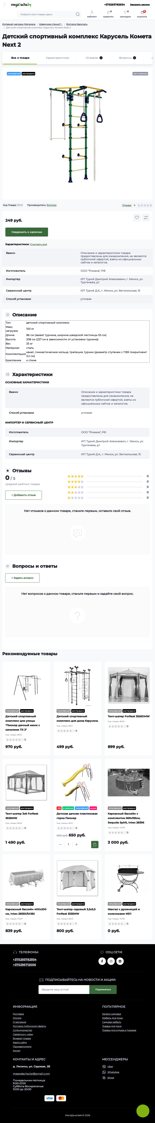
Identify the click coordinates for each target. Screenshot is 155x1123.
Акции (16, 1050)
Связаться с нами (23, 1034)
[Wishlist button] (137, 217)
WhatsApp (113, 1072)
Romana (51, 205)
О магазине (19, 1022)
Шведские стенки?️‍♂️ (51, 24)
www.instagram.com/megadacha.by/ (111, 961)
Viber (110, 1066)
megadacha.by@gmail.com (31, 1073)
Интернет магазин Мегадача (18, 24)
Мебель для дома (112, 1018)
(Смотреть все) (38, 244)
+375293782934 (24, 959)
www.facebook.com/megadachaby (102, 961)
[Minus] (60, 844)
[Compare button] (146, 217)
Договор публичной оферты (29, 1026)
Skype (110, 1077)
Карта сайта (20, 1042)
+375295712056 (24, 965)
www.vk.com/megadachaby (120, 961)
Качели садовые (111, 1014)
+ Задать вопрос (22, 578)
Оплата (17, 1018)
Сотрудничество (22, 1030)
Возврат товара (22, 1038)
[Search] (77, 14)
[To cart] (94, 844)
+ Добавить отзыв (23, 495)
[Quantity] (68, 844)
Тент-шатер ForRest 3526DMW (129, 716)
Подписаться (103, 989)
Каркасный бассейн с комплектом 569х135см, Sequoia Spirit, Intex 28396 (126, 818)
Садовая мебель (111, 1022)
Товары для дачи (112, 1026)
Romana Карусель (76, 24)
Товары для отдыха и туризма (119, 1030)
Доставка (18, 1014)
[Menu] (5, 4)
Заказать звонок (140, 4)
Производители (22, 1046)
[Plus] (76, 844)
